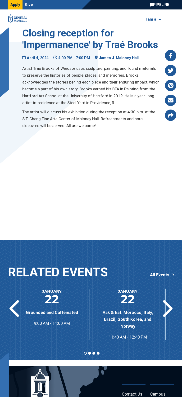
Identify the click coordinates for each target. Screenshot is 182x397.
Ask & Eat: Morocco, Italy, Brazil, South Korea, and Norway (128, 319)
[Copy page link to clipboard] (170, 115)
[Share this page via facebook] (170, 55)
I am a (151, 19)
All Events (159, 275)
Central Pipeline (161, 4)
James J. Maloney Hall (119, 58)
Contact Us (132, 394)
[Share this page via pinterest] (170, 85)
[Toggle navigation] (171, 18)
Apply (15, 4)
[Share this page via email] (170, 100)
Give (29, 4)
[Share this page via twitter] (170, 70)
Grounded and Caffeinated (52, 312)
